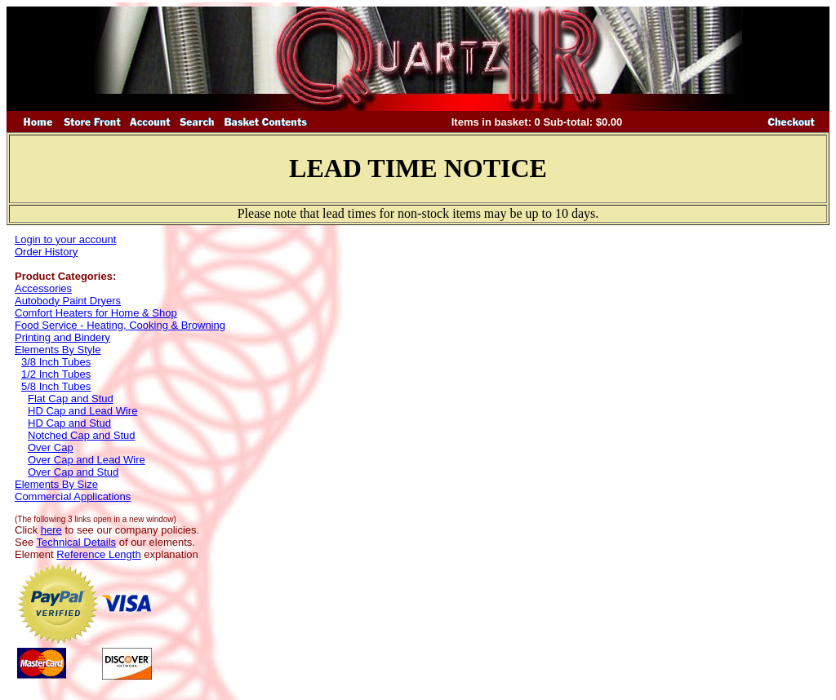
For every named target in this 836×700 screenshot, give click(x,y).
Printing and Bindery (62, 337)
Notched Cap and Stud (82, 435)
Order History (46, 252)
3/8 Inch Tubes (56, 362)
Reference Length (98, 554)
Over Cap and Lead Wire (86, 460)
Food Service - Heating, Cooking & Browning (120, 325)
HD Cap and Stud (69, 423)
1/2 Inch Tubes (56, 374)
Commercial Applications (73, 496)
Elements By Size (56, 484)
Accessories (43, 288)
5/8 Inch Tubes (56, 386)
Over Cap (50, 447)
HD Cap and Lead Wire (82, 411)
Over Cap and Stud (73, 472)
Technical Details (77, 542)
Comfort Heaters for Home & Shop (96, 313)
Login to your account (65, 239)
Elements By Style (58, 349)
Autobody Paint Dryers (68, 301)
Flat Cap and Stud (70, 398)
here (51, 530)
